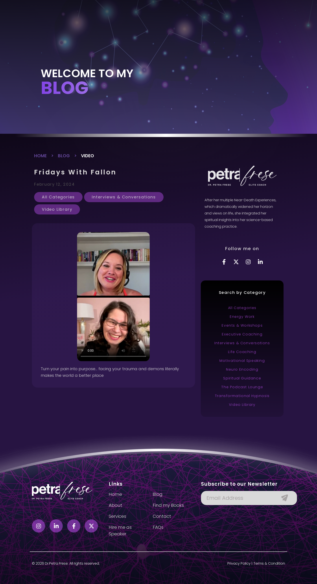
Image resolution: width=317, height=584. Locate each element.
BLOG (64, 156)
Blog (212, 20)
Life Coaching (242, 351)
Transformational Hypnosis (242, 395)
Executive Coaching (242, 334)
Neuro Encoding (242, 369)
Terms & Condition (269, 563)
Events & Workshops (242, 325)
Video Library (57, 209)
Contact (229, 20)
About (111, 20)
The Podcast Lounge (242, 387)
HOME (40, 156)
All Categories (58, 197)
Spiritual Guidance (242, 378)
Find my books (156, 20)
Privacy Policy (239, 563)
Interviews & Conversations (124, 197)
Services (129, 20)
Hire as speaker (188, 20)
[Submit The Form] (282, 498)
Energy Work (242, 316)
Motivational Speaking (242, 360)
